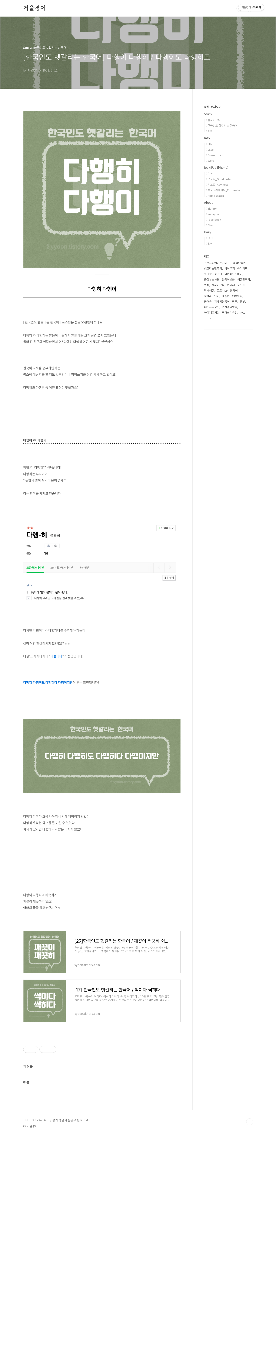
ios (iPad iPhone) (216, 167)
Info (207, 138)
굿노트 (208, 318)
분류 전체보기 (213, 107)
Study (208, 114)
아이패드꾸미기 (233, 274)
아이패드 (242, 268)
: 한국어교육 (213, 120)
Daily (207, 232)
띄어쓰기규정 (229, 312)
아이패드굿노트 (236, 285)
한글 (234, 301)
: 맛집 (209, 238)
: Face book (213, 220)
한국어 (234, 290)
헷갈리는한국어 (213, 268)
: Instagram (213, 214)
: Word (210, 161)
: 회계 (209, 131)
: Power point (214, 155)
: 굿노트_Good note (218, 179)
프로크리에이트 (213, 263)
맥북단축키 (239, 263)
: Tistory (211, 208)
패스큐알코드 (211, 307)
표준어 (226, 296)
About (208, 202)
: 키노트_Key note (217, 185)
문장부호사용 (211, 279)
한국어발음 (228, 279)
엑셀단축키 (243, 279)
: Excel (210, 149)
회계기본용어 (222, 301)
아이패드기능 (211, 312)
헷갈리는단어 (211, 296)
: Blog (209, 225)
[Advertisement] (102, 895)
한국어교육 (218, 285)
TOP (249, 1344)
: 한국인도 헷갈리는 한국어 (221, 126)
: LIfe (209, 144)
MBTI (227, 263)
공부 (242, 301)
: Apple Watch (215, 196)
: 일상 (209, 243)
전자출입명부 (229, 307)
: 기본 (209, 173)
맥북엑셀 (209, 290)
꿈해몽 (208, 301)
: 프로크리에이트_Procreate (223, 190)
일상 (206, 285)
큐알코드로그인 (213, 274)
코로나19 (222, 290)
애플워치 (237, 296)
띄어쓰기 (230, 268)
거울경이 (34, 8)
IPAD (243, 312)
